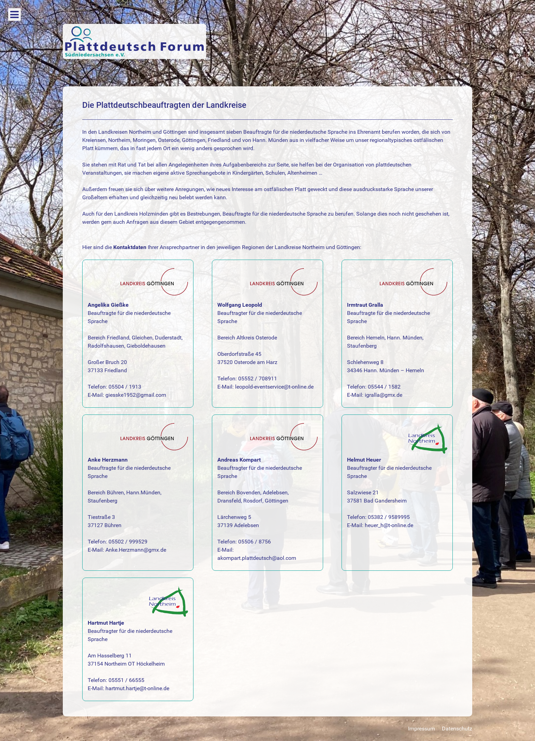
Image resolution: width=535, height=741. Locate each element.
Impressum (421, 728)
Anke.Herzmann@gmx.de (135, 550)
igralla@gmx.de (383, 395)
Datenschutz (457, 728)
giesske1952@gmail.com (135, 395)
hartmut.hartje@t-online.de (137, 688)
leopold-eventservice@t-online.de (274, 386)
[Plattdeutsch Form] (134, 41)
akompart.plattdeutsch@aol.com (256, 558)
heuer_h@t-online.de (389, 525)
